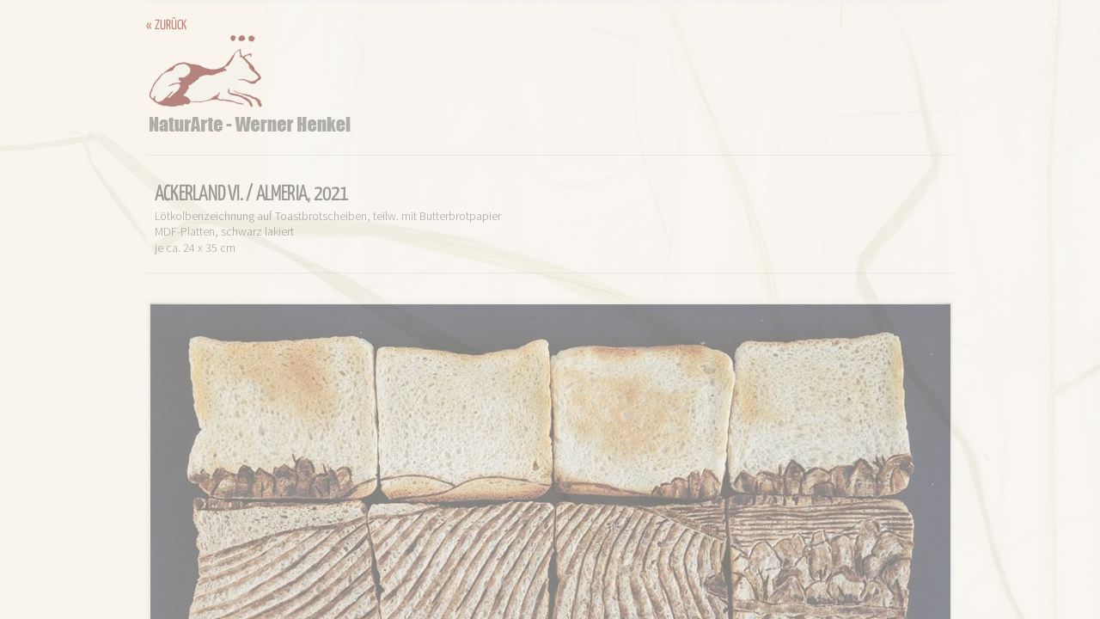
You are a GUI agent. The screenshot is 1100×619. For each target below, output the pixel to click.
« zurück (166, 25)
